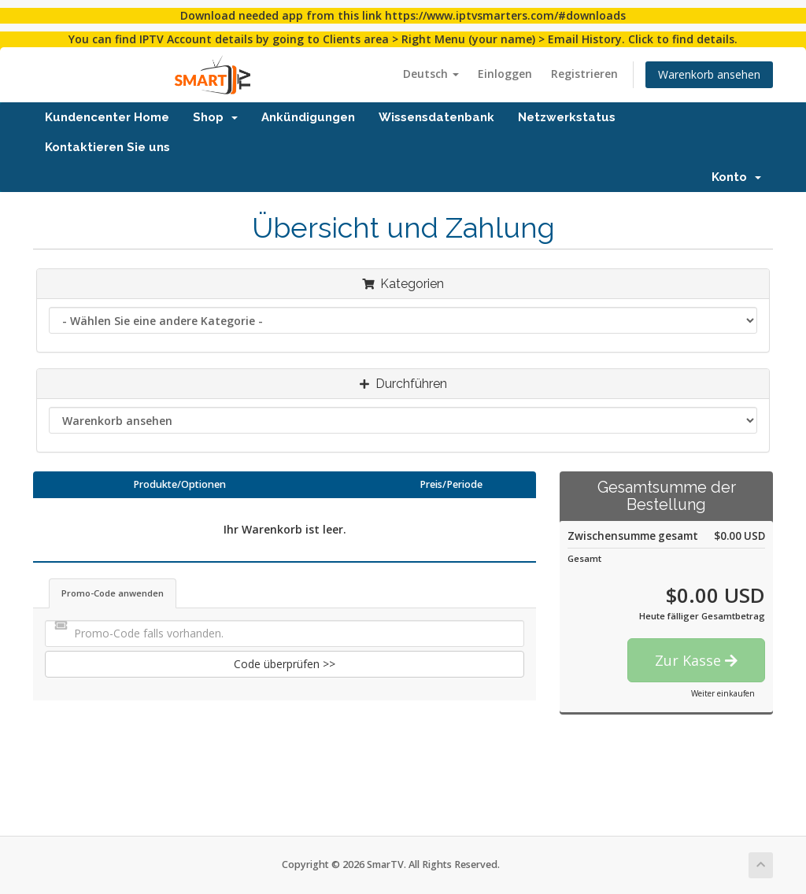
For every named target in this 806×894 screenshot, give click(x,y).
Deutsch (431, 73)
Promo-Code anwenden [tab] (112, 593)
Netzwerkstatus (567, 117)
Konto (736, 177)
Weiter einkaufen (723, 693)
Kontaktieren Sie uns (107, 147)
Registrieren (584, 73)
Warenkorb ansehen (709, 74)
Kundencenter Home (107, 117)
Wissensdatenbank (436, 117)
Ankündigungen (308, 117)
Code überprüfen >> (284, 663)
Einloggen (505, 73)
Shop (215, 117)
